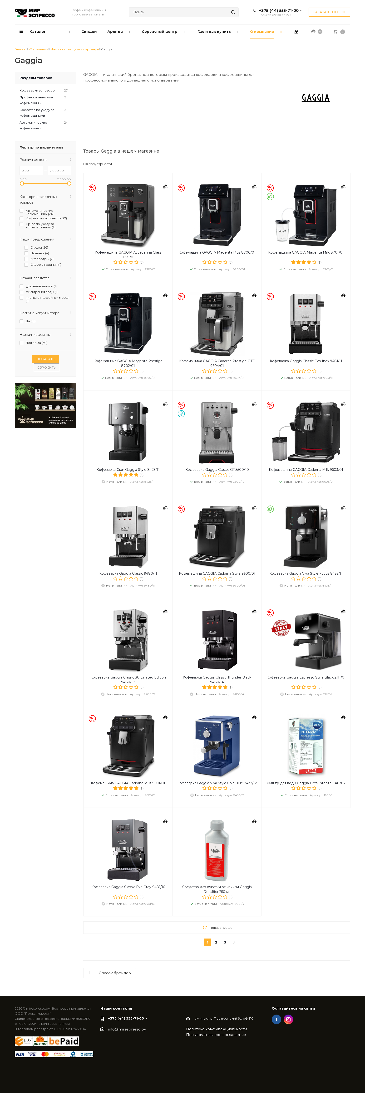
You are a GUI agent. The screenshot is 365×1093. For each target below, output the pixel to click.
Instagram (288, 1019)
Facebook (276, 1019)
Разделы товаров (36, 78)
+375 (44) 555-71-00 (279, 10)
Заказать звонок (329, 12)
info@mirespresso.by (127, 1029)
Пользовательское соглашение (216, 1034)
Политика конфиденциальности (216, 1029)
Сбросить (46, 367)
